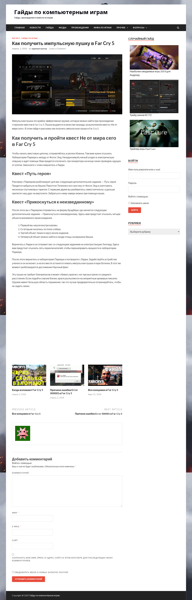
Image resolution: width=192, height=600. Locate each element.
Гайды (50, 27)
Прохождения (80, 27)
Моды (62, 27)
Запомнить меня (140, 203)
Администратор (39, 48)
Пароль (132, 183)
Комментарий (20, 473)
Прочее (121, 27)
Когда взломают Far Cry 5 (27, 390)
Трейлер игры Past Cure (142, 148)
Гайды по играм (29, 38)
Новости (35, 27)
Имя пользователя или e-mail (144, 169)
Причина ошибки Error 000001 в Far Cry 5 (64, 391)
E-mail (16, 526)
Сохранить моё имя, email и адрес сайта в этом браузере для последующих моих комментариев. (62, 559)
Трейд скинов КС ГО (141, 115)
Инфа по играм (102, 27)
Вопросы (138, 27)
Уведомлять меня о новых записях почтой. (41, 572)
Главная (20, 27)
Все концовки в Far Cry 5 (103, 390)
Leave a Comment (57, 48)
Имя (15, 513)
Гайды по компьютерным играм (61, 12)
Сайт (15, 540)
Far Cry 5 (16, 38)
